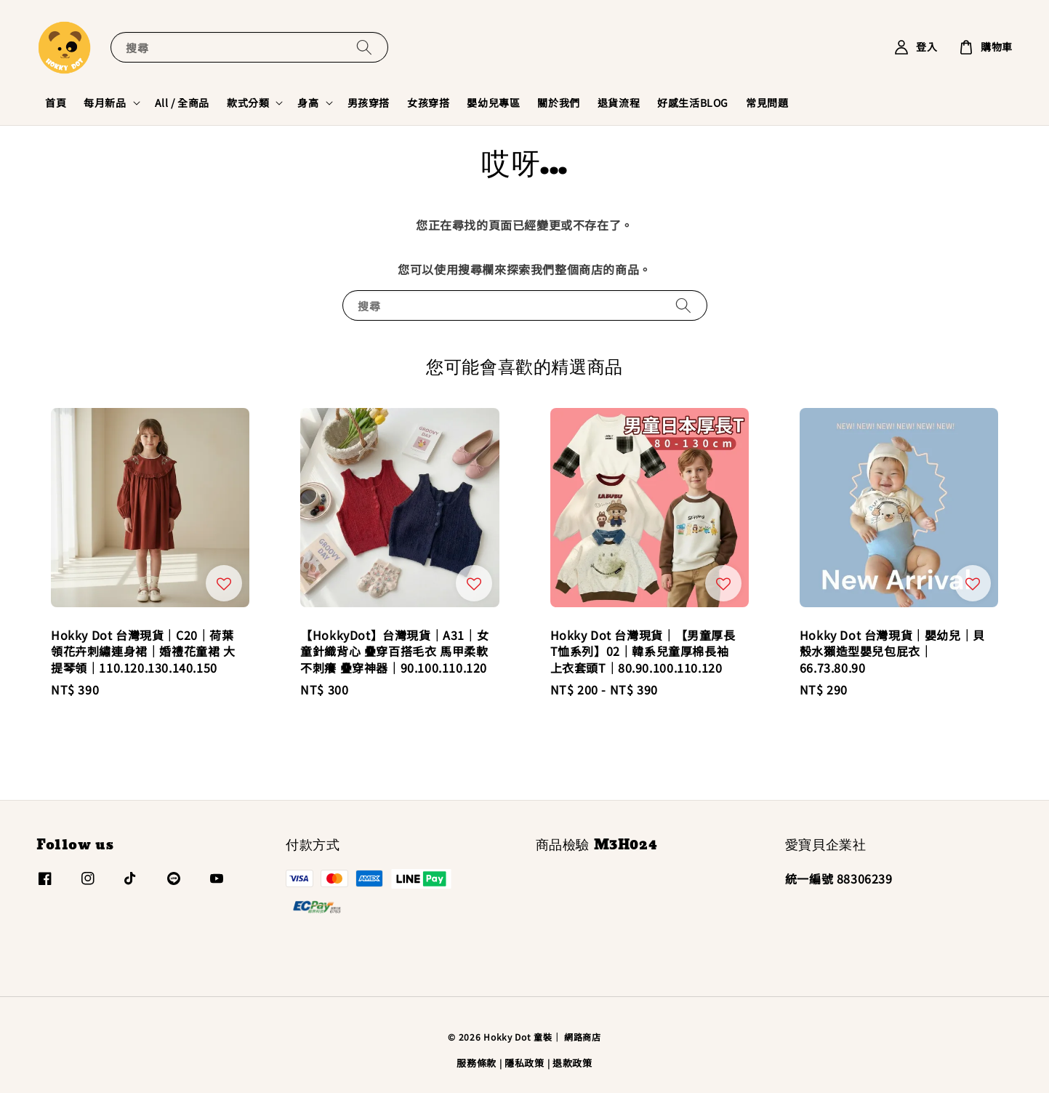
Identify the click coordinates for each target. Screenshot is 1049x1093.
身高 (307, 102)
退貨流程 (619, 102)
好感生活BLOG (692, 102)
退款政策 (572, 1063)
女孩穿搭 (428, 102)
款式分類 (248, 102)
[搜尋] (364, 47)
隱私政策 (524, 1063)
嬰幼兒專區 (493, 102)
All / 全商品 (182, 102)
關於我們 (558, 102)
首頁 (55, 102)
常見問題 (767, 102)
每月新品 (105, 102)
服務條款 (477, 1063)
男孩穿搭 (368, 102)
